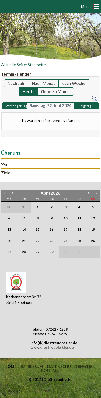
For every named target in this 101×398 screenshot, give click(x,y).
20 (9, 241)
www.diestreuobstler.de (52, 347)
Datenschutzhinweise (71, 366)
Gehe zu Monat (55, 91)
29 (37, 252)
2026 (55, 193)
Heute (29, 91)
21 (24, 241)
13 (9, 229)
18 (79, 229)
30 (51, 252)
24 (65, 241)
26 (93, 241)
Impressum (32, 366)
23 (51, 241)
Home (10, 366)
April (45, 193)
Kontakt (50, 370)
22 (37, 241)
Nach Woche (73, 83)
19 (93, 229)
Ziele (5, 173)
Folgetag (85, 106)
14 (24, 229)
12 (93, 218)
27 (9, 252)
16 (51, 229)
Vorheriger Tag (16, 106)
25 (79, 241)
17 (65, 229)
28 (24, 252)
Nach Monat (43, 83)
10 (65, 218)
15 (37, 229)
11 (79, 218)
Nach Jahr (17, 83)
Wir (4, 164)
